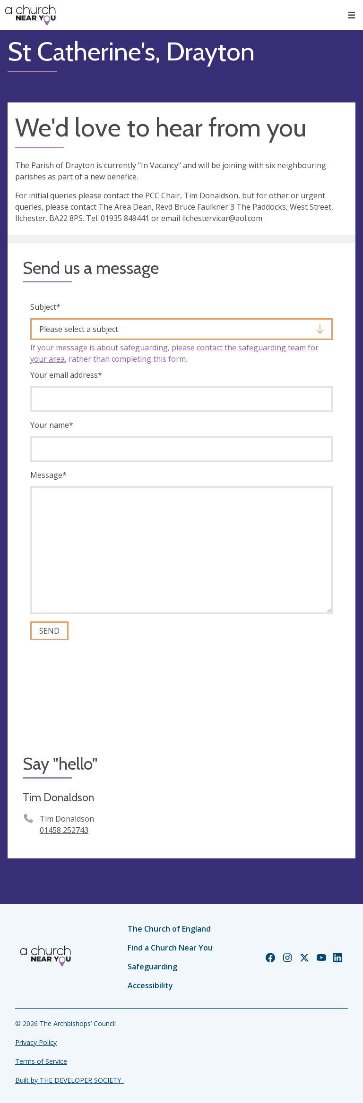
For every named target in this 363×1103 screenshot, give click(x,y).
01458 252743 (64, 830)
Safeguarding (152, 966)
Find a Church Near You (170, 947)
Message (48, 475)
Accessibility (150, 985)
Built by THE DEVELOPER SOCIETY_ (69, 1080)
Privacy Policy (36, 1042)
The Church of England (169, 929)
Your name (51, 425)
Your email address (66, 375)
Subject (45, 307)
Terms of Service (41, 1061)
